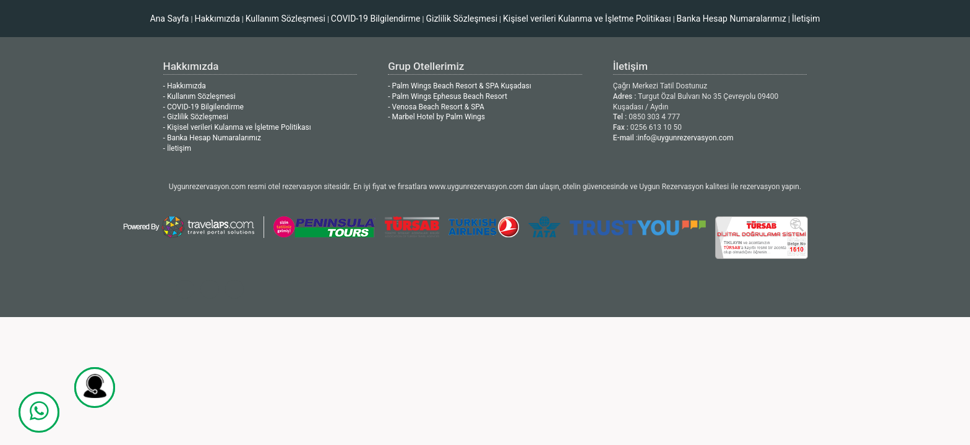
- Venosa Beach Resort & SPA (436, 107)
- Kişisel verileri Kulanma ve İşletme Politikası (237, 127)
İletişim (806, 18)
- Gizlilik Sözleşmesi (195, 116)
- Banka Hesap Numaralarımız (212, 138)
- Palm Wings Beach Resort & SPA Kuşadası (459, 86)
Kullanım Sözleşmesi (285, 18)
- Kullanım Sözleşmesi (199, 96)
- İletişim (177, 148)
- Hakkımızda (184, 86)
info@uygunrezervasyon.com (686, 138)
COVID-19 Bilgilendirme (376, 18)
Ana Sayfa (169, 18)
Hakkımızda (216, 18)
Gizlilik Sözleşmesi (461, 18)
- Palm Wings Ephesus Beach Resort (447, 96)
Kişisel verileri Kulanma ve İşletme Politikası (587, 18)
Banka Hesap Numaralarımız (731, 18)
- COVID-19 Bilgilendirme (203, 107)
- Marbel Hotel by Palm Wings (436, 116)
